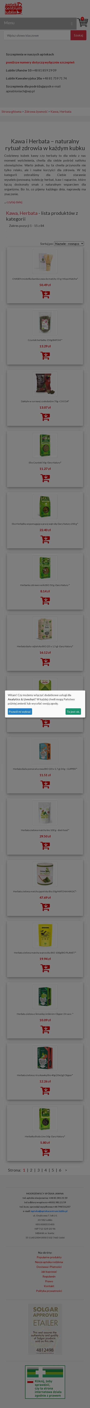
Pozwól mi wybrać (20, 711)
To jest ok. (73, 711)
